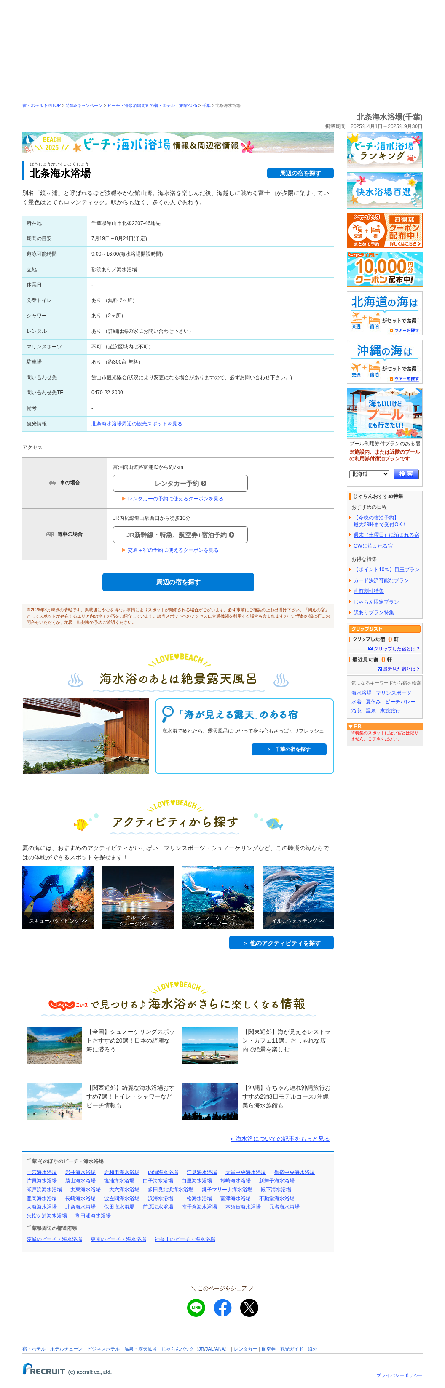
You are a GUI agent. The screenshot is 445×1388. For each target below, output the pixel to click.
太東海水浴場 (85, 1190)
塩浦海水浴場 (119, 1181)
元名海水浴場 (284, 1207)
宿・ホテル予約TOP (41, 105)
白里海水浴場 (197, 1181)
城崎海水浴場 (235, 1181)
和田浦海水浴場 (93, 1216)
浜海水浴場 (160, 1198)
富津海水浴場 (235, 1198)
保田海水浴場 (119, 1207)
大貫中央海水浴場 (245, 1172)
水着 (356, 702)
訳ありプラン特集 (374, 612)
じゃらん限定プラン (376, 602)
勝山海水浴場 (80, 1181)
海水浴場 (361, 693)
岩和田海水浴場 (121, 1172)
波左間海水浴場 (121, 1198)
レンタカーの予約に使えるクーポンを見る (172, 499)
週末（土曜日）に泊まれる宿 (386, 535)
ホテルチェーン (66, 1348)
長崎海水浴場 (80, 1198)
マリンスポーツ (393, 693)
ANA (220, 1348)
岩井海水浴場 (80, 1172)
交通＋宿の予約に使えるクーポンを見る (170, 550)
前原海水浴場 (158, 1207)
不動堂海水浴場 (277, 1198)
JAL (210, 1348)
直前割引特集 (369, 591)
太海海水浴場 (42, 1207)
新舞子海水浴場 (277, 1181)
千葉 (206, 105)
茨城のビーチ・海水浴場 (54, 1239)
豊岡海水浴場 (42, 1198)
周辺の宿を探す (300, 173)
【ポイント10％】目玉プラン (387, 569)
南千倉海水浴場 (199, 1207)
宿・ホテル (34, 1348)
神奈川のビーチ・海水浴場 (185, 1239)
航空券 (269, 1348)
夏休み (373, 702)
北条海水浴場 (80, 1207)
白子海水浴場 (158, 1181)
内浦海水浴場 (163, 1172)
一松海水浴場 (197, 1198)
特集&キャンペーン (84, 105)
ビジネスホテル (103, 1348)
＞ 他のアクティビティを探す (281, 943)
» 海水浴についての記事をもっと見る (280, 1138)
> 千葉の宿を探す (289, 749)
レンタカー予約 (180, 483)
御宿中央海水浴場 (294, 1172)
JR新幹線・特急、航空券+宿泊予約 (180, 534)
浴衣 (356, 711)
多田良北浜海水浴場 (170, 1190)
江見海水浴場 (202, 1172)
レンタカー (245, 1348)
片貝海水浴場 (42, 1181)
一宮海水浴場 (42, 1172)
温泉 (371, 711)
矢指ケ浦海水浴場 (47, 1216)
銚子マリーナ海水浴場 (227, 1190)
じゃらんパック (177, 1348)
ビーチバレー (400, 702)
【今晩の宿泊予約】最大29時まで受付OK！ (380, 521)
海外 (312, 1348)
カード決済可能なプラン (381, 580)
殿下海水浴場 (276, 1190)
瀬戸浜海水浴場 (44, 1190)
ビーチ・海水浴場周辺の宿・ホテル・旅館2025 (152, 105)
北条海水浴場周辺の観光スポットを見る (136, 424)
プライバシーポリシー (399, 1375)
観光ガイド (291, 1348)
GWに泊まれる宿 (373, 546)
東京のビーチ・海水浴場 (118, 1239)
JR (201, 1348)
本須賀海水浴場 (243, 1207)
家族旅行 (390, 711)
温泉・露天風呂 (140, 1348)
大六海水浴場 (124, 1190)
